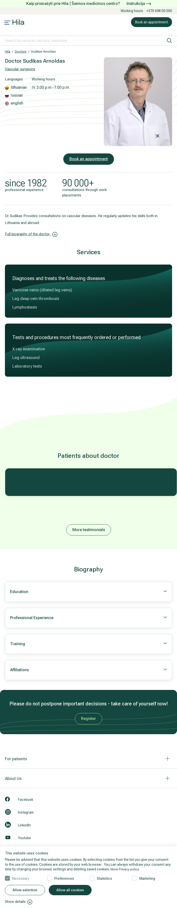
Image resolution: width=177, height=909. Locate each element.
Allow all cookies (70, 890)
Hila (7, 51)
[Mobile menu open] (7, 23)
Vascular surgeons (20, 69)
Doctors (21, 51)
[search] (169, 40)
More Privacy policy (125, 869)
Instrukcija (139, 3)
